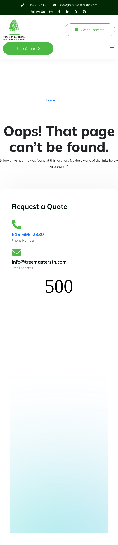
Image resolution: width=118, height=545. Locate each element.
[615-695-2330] (16, 224)
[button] (112, 48)
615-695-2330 (28, 234)
